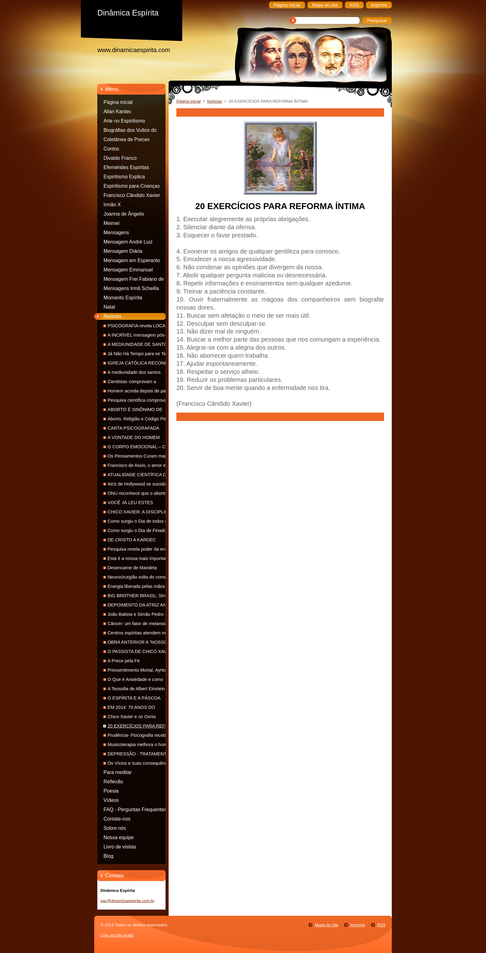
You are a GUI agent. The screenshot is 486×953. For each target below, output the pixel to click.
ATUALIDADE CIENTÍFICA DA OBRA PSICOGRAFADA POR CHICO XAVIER (138, 475)
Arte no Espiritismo (124, 120)
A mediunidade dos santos (134, 372)
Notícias (113, 316)
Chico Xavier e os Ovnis (132, 716)
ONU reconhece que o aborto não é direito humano (141, 494)
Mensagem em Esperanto (132, 260)
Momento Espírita (123, 297)
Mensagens (116, 232)
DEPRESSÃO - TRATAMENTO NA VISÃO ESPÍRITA (143, 754)
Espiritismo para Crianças (132, 186)
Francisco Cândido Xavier (132, 195)
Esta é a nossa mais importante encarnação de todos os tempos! (140, 559)
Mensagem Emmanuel (128, 269)
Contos (111, 148)
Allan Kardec (117, 111)
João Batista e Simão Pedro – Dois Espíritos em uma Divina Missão (143, 615)
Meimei (111, 223)
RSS (381, 925)
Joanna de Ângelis (124, 214)
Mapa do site (326, 925)
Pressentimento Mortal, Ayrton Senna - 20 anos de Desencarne (140, 671)
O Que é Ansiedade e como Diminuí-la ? (135, 680)
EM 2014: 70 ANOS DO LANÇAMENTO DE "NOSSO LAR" (142, 708)
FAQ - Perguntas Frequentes (135, 809)
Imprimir (357, 925)
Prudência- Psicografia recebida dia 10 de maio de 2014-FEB (140, 736)
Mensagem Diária (123, 251)
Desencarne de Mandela (132, 567)
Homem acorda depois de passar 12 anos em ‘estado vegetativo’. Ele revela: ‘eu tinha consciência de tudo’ (143, 392)
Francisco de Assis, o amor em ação (139, 466)
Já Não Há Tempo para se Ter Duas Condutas (137, 354)
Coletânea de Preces (127, 139)
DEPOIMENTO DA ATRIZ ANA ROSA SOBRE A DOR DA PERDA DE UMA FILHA (142, 606)
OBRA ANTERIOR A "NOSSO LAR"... (137, 643)
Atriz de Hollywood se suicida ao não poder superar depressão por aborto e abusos (141, 485)
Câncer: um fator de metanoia (137, 623)
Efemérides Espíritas (126, 167)
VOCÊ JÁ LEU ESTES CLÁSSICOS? (130, 503)
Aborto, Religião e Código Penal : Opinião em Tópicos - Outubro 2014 (141, 419)
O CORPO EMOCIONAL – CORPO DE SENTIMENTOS (143, 447)
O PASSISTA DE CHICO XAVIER (141, 651)
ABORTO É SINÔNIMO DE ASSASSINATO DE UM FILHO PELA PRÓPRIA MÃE (139, 410)
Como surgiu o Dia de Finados (138, 530)
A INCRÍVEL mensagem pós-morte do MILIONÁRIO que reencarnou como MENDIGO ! (143, 336)
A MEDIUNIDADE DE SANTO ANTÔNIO (138, 345)
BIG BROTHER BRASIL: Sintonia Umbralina (141, 596)
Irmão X (112, 204)
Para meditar (118, 772)
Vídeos (111, 800)
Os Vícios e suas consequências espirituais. (140, 764)
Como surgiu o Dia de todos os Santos (139, 522)
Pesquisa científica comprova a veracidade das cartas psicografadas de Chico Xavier (139, 401)
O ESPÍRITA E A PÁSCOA (134, 698)
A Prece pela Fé (124, 660)
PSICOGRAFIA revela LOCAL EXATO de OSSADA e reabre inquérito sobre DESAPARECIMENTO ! (138, 326)
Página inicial (118, 102)
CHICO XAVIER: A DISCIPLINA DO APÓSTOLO (139, 513)
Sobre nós (115, 828)
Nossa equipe (119, 837)
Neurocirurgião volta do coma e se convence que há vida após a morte (142, 578)
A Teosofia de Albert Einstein (136, 688)
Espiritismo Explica (124, 176)
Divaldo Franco (120, 158)
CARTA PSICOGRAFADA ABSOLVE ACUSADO (133, 429)
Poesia (111, 791)
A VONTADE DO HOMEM (134, 437)
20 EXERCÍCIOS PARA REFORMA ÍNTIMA (143, 727)
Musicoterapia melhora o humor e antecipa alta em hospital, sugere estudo (141, 745)
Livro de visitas (120, 846)
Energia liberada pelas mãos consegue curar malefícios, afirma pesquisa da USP (141, 587)
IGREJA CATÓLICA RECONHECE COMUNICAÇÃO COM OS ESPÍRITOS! (142, 364)
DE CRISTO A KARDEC (132, 539)
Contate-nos (117, 818)
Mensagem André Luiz (128, 241)
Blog (108, 856)
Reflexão (113, 781)
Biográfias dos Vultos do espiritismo (130, 131)
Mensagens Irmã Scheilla (131, 288)
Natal (109, 307)
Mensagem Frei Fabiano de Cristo (134, 280)
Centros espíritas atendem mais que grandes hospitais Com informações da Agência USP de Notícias (140, 634)
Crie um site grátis (117, 935)
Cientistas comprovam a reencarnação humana (132, 382)
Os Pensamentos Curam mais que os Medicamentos (142, 457)
